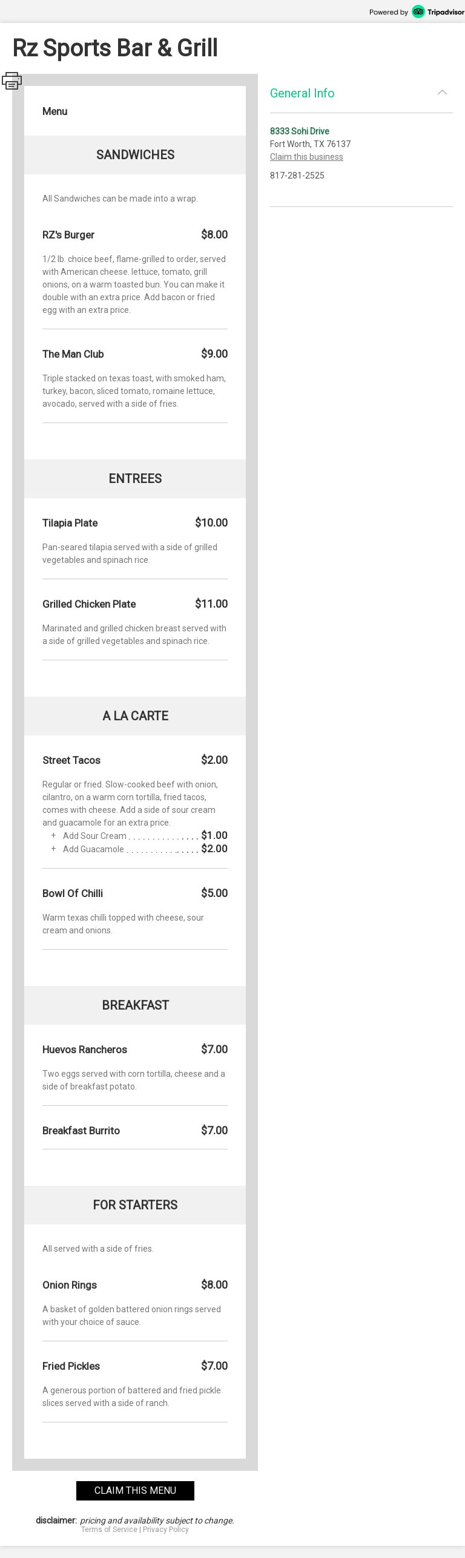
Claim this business (306, 157)
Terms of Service (109, 1529)
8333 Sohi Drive (299, 131)
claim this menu (135, 1490)
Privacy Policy (166, 1529)
